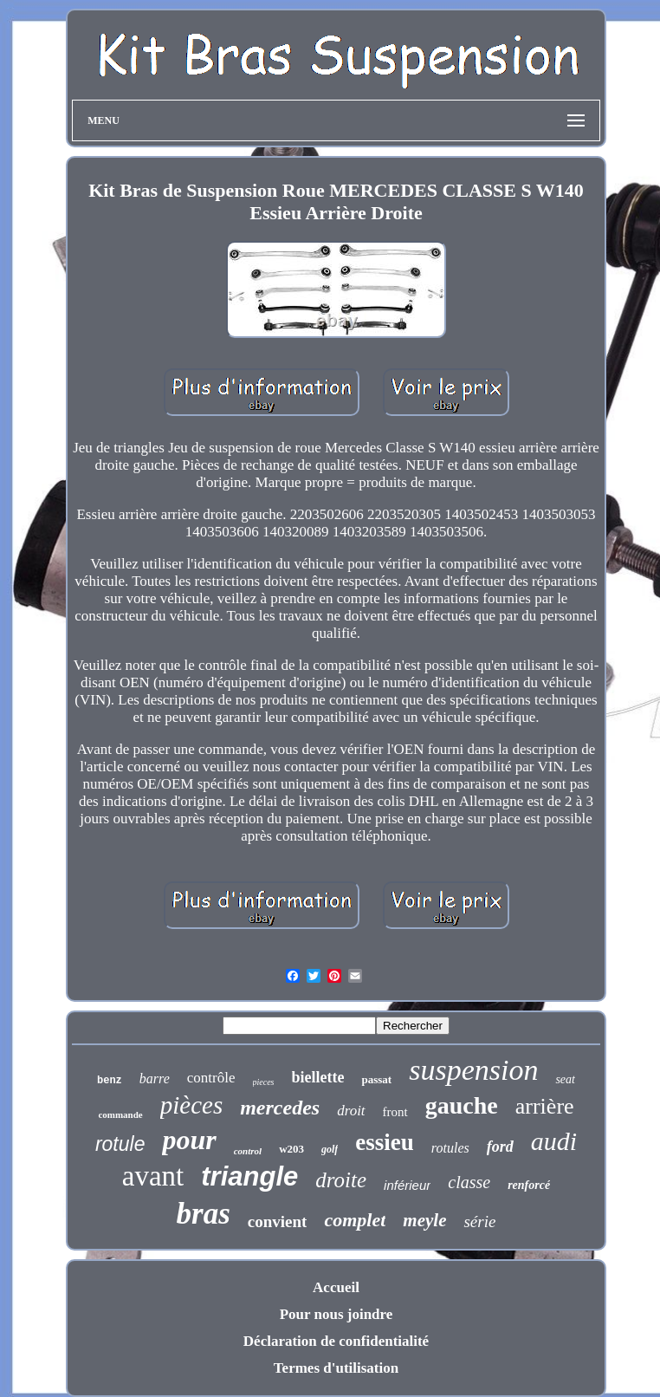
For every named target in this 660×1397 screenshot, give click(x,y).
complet (354, 1220)
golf (329, 1149)
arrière (544, 1106)
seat (565, 1079)
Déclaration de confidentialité (336, 1341)
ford (500, 1146)
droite (340, 1180)
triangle (249, 1176)
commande (120, 1114)
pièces (191, 1105)
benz (109, 1081)
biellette (318, 1077)
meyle (424, 1220)
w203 (291, 1148)
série (479, 1221)
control (248, 1151)
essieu (384, 1142)
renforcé (529, 1185)
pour (189, 1139)
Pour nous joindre (336, 1314)
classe (469, 1182)
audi (554, 1141)
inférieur (407, 1185)
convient (277, 1221)
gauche (461, 1105)
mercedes (280, 1107)
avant (153, 1176)
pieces (264, 1082)
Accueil (336, 1287)
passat (376, 1079)
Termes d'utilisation (336, 1368)
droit (351, 1110)
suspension (473, 1070)
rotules (450, 1147)
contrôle (211, 1077)
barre (154, 1078)
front (395, 1112)
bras (203, 1214)
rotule (120, 1144)
